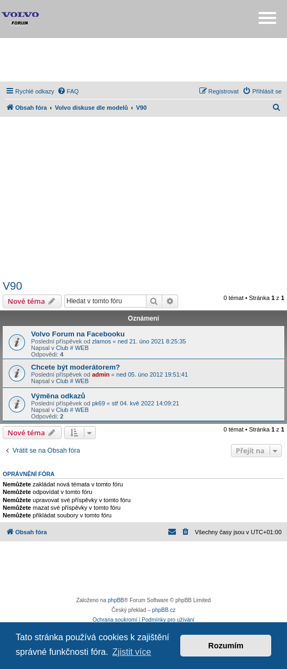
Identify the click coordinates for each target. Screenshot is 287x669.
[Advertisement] (143, 59)
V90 (12, 286)
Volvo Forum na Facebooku (78, 334)
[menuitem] (68, 91)
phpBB (116, 600)
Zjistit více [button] (131, 652)
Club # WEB (72, 348)
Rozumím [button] (225, 645)
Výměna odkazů (58, 396)
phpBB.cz (163, 610)
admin (100, 374)
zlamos (101, 341)
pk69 (98, 403)
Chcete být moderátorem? (75, 367)
